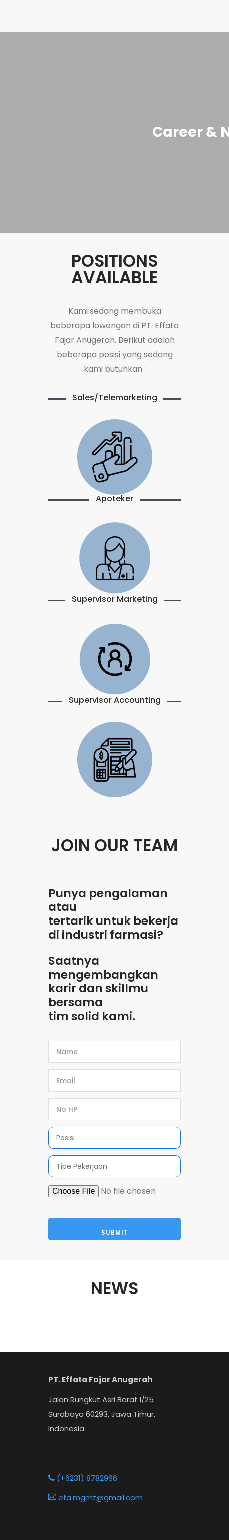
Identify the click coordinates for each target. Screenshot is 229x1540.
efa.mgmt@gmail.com (95, 1497)
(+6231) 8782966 (82, 1478)
